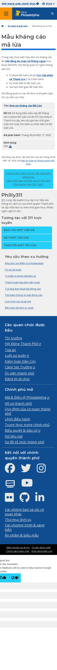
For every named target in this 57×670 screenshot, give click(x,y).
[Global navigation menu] (6, 13)
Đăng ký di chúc (17, 378)
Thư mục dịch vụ (18, 519)
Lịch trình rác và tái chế (18, 301)
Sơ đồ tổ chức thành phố (24, 442)
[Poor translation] (15, 577)
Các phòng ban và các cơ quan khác (24, 511)
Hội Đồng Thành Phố (21, 343)
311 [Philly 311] (3, 200)
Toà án (10, 349)
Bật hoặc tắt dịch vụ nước (19, 307)
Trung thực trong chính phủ (27, 424)
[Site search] (52, 13)
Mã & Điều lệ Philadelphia (25, 397)
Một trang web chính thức (20, 3)
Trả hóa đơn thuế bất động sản (23, 289)
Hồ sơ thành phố (18, 403)
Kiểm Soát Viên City (20, 361)
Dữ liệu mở (13, 436)
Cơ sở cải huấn (13, 269)
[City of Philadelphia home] (28, 13)
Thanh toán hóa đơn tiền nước (22, 282)
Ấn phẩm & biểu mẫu (18, 26)
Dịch (50, 3)
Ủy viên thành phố (19, 373)
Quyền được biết (41, 547)
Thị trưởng (13, 338)
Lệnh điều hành (17, 419)
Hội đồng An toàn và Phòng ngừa (25, 61)
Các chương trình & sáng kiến (25, 527)
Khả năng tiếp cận (41, 551)
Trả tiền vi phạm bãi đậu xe (20, 276)
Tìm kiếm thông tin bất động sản (23, 295)
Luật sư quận (15, 355)
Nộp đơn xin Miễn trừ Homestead (24, 263)
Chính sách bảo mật (17, 551)
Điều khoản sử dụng (18, 547)
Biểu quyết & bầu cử (21, 430)
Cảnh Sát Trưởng (18, 367)
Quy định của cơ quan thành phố (27, 411)
